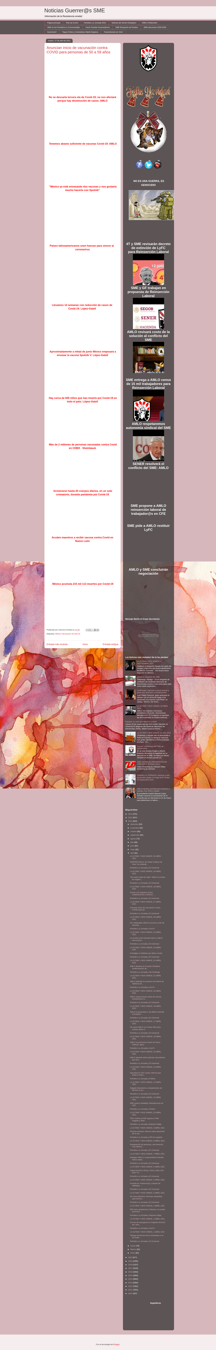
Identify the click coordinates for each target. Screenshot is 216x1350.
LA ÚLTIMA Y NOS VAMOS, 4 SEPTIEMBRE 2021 (149, 662)
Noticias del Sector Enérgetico (124, 23)
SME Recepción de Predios (126, 27)
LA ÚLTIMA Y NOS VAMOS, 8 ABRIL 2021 (147, 1141)
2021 (130, 821)
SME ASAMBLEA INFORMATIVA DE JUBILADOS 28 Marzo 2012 (152, 763)
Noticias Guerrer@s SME (74, 10)
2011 (130, 1290)
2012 (130, 1286)
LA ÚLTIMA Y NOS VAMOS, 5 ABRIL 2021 (147, 1180)
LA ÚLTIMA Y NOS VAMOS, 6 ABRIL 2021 (147, 1167)
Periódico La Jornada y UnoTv (142, 929)
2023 (130, 814)
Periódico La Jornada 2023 (95, 23)
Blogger (116, 1344)
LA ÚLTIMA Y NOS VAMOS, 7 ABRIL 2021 (147, 1154)
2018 (130, 1265)
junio (132, 846)
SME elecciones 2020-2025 (155, 27)
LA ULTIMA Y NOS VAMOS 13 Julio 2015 (154, 733)
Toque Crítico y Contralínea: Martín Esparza (80, 32)
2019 (130, 1261)
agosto (133, 839)
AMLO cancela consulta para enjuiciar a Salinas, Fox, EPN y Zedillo (153, 790)
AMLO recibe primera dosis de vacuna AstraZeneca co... (145, 998)
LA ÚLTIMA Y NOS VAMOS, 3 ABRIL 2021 (147, 1206)
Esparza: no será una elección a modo (141, 722)
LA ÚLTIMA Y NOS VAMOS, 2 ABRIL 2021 (147, 1219)
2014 (130, 1279)
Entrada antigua (110, 644)
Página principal (53, 23)
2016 (130, 1272)
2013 (130, 1283)
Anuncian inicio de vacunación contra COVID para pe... (145, 909)
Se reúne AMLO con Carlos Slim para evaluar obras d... (145, 1028)
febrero (133, 1249)
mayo (132, 849)
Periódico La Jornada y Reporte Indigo (145, 1124)
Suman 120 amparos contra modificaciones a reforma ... (142, 893)
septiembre (135, 835)
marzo (133, 1246)
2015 (130, 1275)
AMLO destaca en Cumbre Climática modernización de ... (145, 967)
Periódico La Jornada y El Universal (144, 868)
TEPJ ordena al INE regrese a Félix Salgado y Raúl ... (144, 1119)
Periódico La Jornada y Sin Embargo (145, 972)
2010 (130, 1293)
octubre (133, 831)
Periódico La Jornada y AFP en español (146, 1137)
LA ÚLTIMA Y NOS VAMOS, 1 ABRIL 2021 (147, 1232)
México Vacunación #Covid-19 (67, 634)
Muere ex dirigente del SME (148, 677)
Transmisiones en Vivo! (113, 32)
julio (132, 842)
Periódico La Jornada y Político (142, 1079)
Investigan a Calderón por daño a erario (146, 953)
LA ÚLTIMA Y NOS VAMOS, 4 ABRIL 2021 (147, 1193)
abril (132, 853)
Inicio (85, 644)
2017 (130, 1268)
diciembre (134, 824)
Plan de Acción (72, 23)
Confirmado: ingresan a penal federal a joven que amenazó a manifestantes (153, 691)
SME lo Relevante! (149, 23)
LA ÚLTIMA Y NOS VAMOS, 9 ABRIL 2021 (147, 1128)
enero (133, 1253)
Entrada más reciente (57, 644)
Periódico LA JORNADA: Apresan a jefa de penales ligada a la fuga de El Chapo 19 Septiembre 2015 (153, 777)
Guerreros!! (52, 32)
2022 (130, 817)
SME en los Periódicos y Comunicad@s (63, 27)
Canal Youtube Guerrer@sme (98, 27)
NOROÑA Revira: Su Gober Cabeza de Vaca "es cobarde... (146, 863)
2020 (130, 1257)
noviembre (134, 828)
